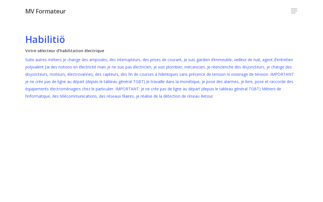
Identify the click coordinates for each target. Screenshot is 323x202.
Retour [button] (207, 96)
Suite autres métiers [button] (44, 59)
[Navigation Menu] (294, 11)
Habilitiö (45, 39)
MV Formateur (45, 11)
